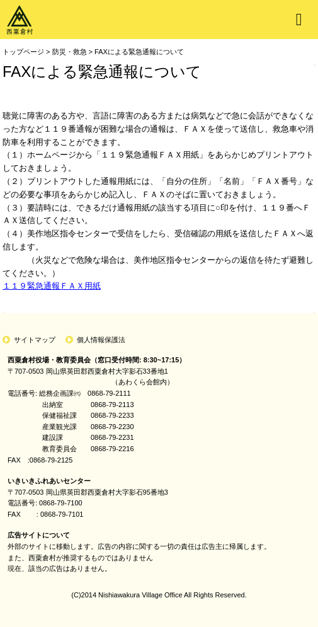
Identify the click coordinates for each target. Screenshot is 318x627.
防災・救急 (69, 51)
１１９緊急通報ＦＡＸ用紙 (52, 285)
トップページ (23, 51)
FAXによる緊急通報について (139, 51)
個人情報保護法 (101, 339)
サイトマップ (34, 339)
